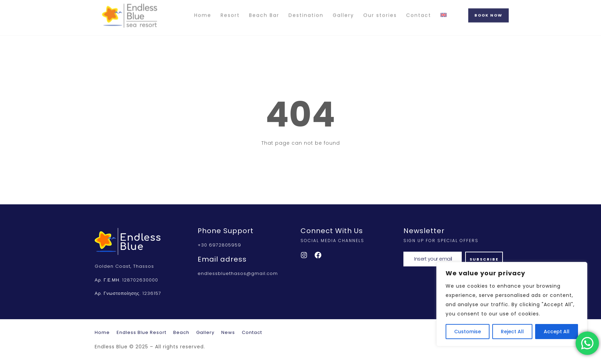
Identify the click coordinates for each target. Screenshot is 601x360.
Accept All (556, 331)
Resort (230, 9)
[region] (511, 304)
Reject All (512, 331)
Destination (305, 9)
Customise (467, 331)
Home (202, 9)
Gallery (343, 9)
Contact (418, 9)
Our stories (380, 9)
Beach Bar (264, 9)
